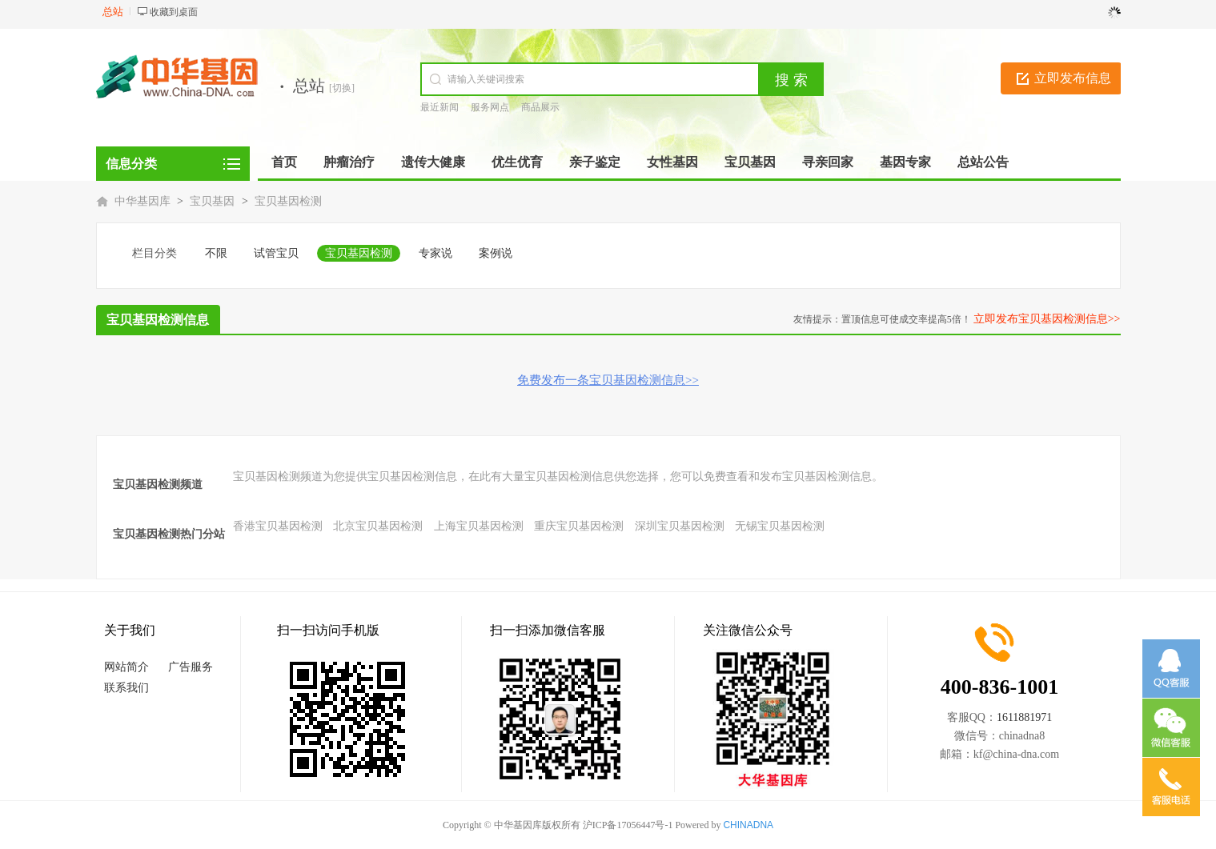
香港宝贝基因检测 (278, 526)
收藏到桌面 (174, 12)
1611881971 (1024, 717)
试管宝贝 (276, 253)
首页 (284, 162)
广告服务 (190, 667)
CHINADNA (748, 825)
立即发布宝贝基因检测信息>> (1047, 319)
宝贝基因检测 (288, 201)
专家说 (435, 253)
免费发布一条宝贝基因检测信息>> (608, 380)
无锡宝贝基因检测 (780, 526)
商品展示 (540, 107)
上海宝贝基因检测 (479, 526)
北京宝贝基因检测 (378, 526)
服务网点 (490, 107)
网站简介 (126, 667)
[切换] (342, 88)
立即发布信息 (1072, 78)
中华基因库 (142, 201)
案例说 (495, 253)
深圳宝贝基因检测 (679, 526)
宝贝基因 (212, 201)
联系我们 (126, 688)
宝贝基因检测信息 (157, 319)
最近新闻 (439, 107)
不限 (216, 253)
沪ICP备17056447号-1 (628, 825)
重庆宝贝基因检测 (579, 526)
